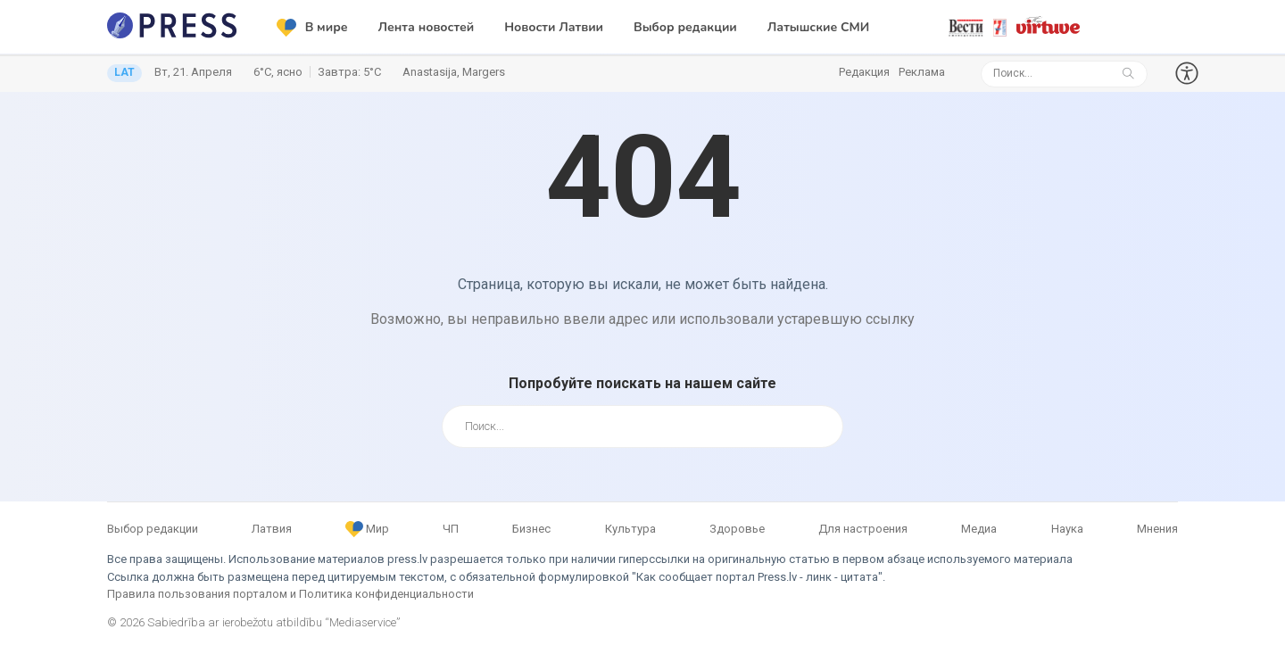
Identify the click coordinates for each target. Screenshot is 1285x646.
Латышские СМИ (818, 27)
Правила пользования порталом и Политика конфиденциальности (290, 593)
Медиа (979, 528)
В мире (312, 28)
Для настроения (863, 528)
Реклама (922, 72)
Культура (630, 528)
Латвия (272, 528)
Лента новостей (426, 27)
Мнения (1157, 528)
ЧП (451, 528)
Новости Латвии (553, 27)
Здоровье (737, 528)
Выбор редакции (685, 27)
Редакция (864, 72)
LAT (124, 72)
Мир (367, 528)
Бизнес (531, 528)
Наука (1067, 528)
